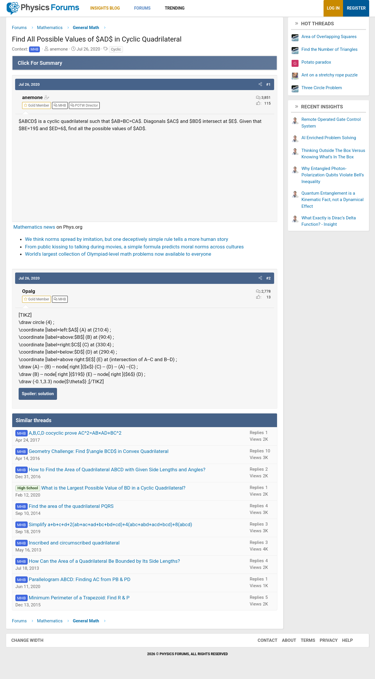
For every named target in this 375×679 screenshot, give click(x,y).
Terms (302, 642)
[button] (130, 8)
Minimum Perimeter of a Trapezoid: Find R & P (85, 600)
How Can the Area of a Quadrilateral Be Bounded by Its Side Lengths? (110, 563)
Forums (148, 8)
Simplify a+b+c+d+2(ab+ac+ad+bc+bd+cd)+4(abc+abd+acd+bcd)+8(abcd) (116, 527)
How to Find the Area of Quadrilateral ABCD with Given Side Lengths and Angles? (123, 472)
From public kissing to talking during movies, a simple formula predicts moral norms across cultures (140, 249)
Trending (180, 8)
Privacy (323, 642)
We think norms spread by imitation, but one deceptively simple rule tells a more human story (132, 241)
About (283, 642)
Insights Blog (111, 8)
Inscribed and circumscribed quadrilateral (80, 545)
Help (341, 642)
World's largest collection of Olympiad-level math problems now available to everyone (124, 256)
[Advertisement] (144, 176)
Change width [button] (33, 642)
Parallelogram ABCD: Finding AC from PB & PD (85, 582)
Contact (262, 642)
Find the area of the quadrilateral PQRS (77, 508)
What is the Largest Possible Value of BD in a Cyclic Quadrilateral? (119, 490)
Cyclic (122, 51)
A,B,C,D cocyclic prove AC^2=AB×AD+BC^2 (81, 435)
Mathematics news (40, 229)
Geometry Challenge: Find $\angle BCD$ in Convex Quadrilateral (104, 453)
